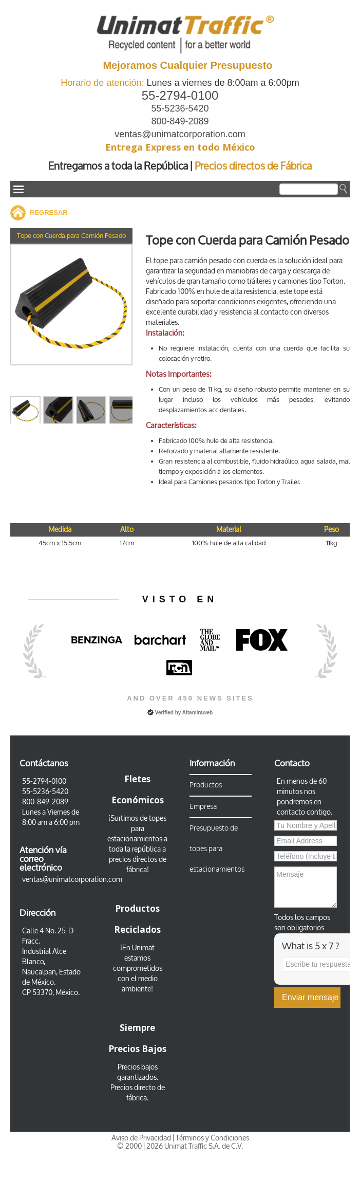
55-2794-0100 (180, 95)
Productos (206, 785)
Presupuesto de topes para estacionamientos (217, 848)
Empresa (203, 807)
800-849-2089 (180, 121)
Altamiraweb (197, 712)
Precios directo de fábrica (137, 1093)
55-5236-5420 (180, 108)
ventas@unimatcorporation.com (180, 134)
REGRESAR (49, 212)
